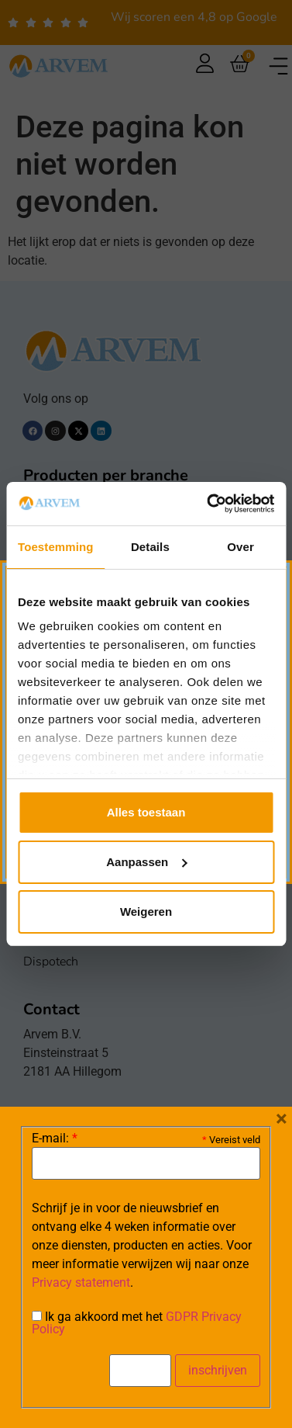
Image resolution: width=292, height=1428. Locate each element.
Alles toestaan (146, 812)
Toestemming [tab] (56, 546)
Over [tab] (240, 546)
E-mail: (54, 1138)
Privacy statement (81, 1282)
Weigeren (146, 911)
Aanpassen (146, 861)
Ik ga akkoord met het (137, 1323)
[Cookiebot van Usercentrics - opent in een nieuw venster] (208, 504)
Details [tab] (150, 546)
